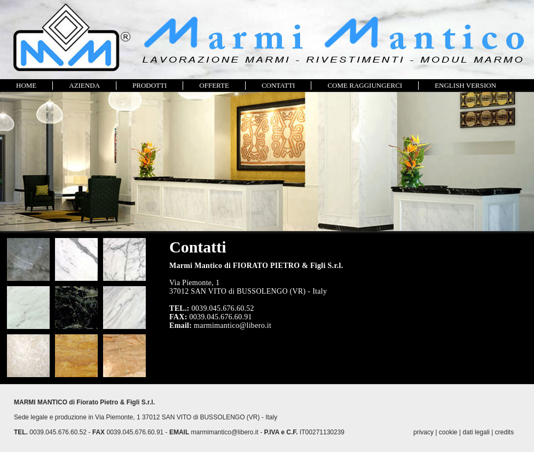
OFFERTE (214, 85)
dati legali (476, 432)
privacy (423, 432)
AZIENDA (84, 85)
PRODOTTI (149, 85)
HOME (26, 85)
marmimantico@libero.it (224, 432)
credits (504, 432)
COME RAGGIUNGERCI (364, 85)
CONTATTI (278, 85)
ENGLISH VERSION (465, 85)
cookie (448, 432)
